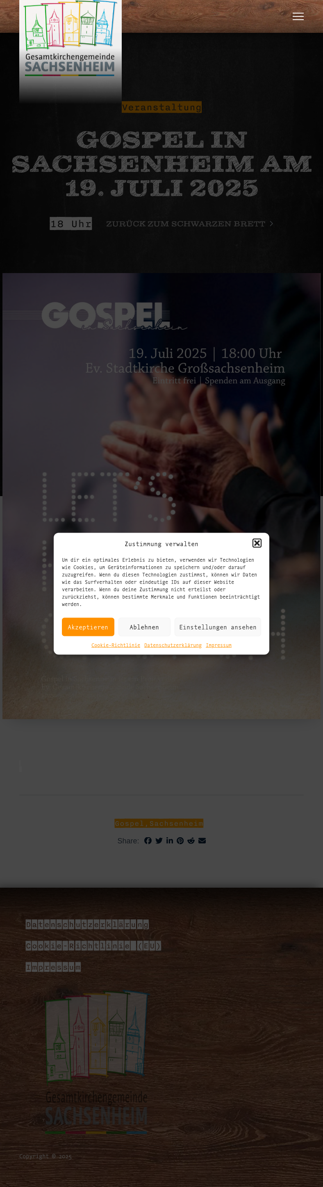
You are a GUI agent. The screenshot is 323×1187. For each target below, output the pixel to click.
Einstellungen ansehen (218, 626)
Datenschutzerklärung (173, 644)
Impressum (219, 644)
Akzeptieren (88, 626)
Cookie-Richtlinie (115, 644)
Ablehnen (144, 626)
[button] (257, 543)
